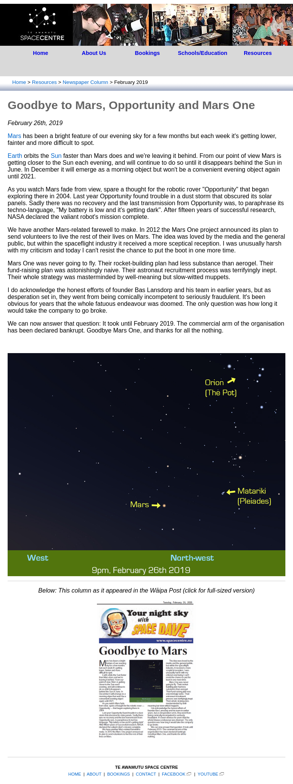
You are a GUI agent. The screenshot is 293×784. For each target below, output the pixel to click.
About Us (94, 53)
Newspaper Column (85, 82)
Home (40, 53)
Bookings (147, 53)
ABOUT (94, 774)
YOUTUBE (208, 774)
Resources (258, 53)
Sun (56, 156)
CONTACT (146, 774)
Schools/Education (202, 53)
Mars (14, 136)
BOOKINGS (118, 774)
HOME (74, 774)
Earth (15, 156)
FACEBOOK (173, 774)
